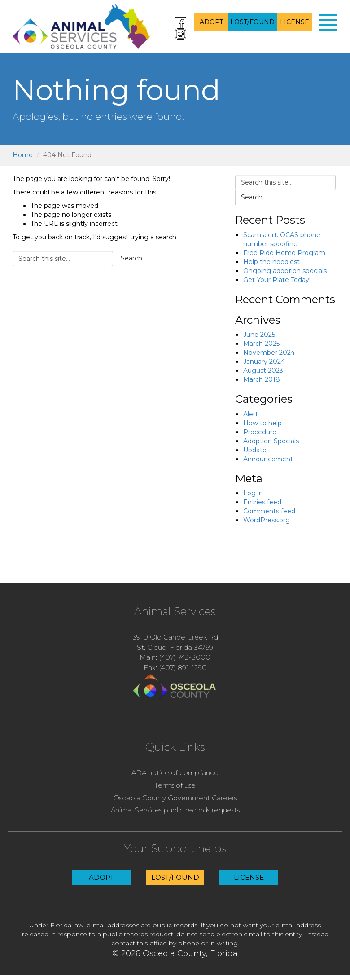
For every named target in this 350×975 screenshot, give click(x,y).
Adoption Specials (271, 441)
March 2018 (261, 379)
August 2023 (263, 370)
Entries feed (262, 502)
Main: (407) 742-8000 (175, 657)
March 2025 (261, 344)
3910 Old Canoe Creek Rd (175, 637)
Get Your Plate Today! (277, 280)
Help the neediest (271, 262)
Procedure (259, 432)
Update (255, 450)
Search (131, 258)
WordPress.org (266, 520)
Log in (253, 493)
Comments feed (269, 511)
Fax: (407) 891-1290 (175, 667)
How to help (262, 423)
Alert (250, 414)
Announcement (268, 459)
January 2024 (264, 361)
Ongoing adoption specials (285, 271)
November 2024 (269, 353)
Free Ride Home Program (284, 253)
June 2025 (259, 335)
